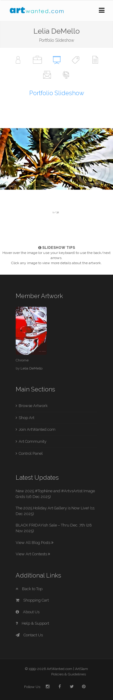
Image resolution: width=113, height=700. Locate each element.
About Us (27, 612)
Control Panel (31, 453)
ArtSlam (81, 669)
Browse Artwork (33, 405)
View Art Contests (33, 554)
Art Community (32, 441)
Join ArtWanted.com (37, 429)
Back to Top (29, 589)
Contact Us (29, 635)
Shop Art (26, 417)
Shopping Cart (32, 600)
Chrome (22, 360)
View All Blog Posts (34, 542)
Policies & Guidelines (68, 674)
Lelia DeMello (31, 368)
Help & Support (32, 623)
